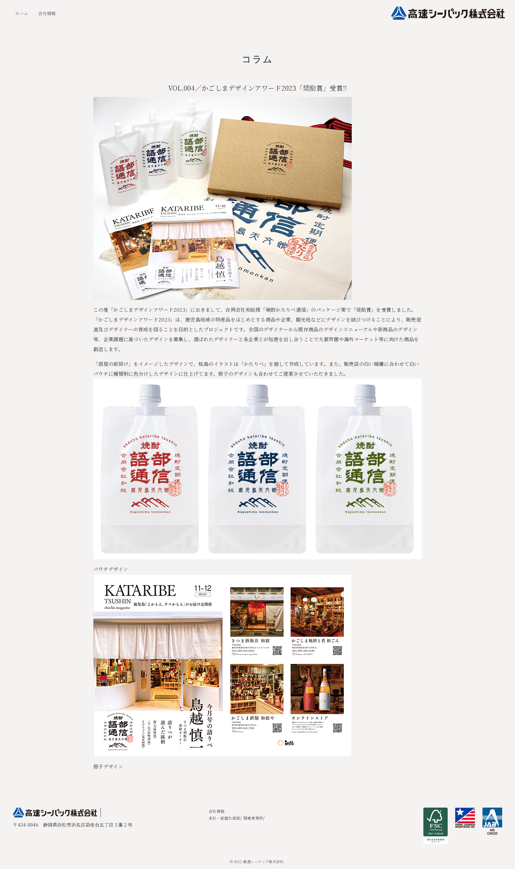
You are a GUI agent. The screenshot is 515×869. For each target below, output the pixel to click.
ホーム (21, 13)
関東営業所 (253, 818)
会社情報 (47, 13)
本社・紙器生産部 (224, 818)
